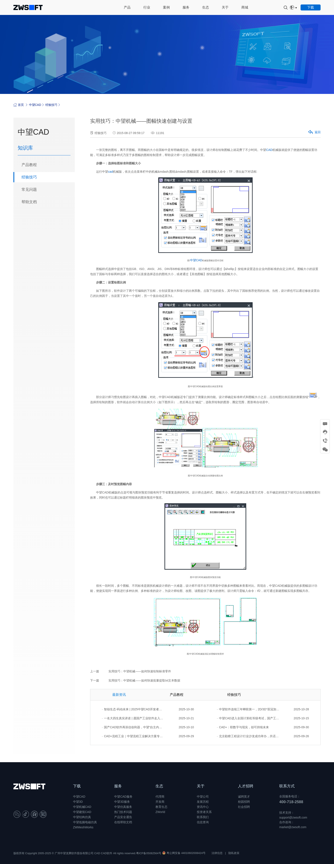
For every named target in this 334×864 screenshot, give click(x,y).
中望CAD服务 (123, 796)
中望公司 (203, 796)
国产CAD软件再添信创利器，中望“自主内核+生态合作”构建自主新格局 (133, 727)
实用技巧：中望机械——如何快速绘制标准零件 (139, 671)
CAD (269, 150)
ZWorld (160, 812)
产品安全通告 (123, 817)
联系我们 (203, 817)
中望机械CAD (82, 807)
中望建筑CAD (82, 812)
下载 (77, 786)
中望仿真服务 (123, 807)
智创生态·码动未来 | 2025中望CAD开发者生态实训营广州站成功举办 (133, 709)
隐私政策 (233, 853)
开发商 (159, 801)
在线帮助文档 (123, 822)
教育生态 (161, 807)
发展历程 (203, 801)
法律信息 (217, 853)
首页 (18, 105)
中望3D (78, 801)
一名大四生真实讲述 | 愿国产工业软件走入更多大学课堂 (133, 718)
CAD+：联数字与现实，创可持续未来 (243, 727)
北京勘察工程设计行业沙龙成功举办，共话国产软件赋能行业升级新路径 (248, 736)
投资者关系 (204, 812)
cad (110, 171)
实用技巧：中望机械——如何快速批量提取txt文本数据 (144, 680)
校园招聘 (244, 801)
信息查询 (203, 822)
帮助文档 (29, 202)
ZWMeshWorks (83, 827)
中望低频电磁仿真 (85, 822)
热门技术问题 (123, 812)
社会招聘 (244, 807)
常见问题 (29, 189)
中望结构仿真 (82, 817)
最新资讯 (119, 694)
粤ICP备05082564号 (148, 853)
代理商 (159, 796)
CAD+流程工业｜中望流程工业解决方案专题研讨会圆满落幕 (133, 736)
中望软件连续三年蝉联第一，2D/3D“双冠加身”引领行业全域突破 (248, 709)
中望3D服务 (122, 801)
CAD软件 (106, 853)
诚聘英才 (244, 796)
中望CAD (35, 105)
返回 (314, 132)
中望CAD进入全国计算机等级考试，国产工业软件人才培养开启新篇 (248, 718)
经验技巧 (51, 105)
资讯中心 (203, 807)
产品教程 (29, 165)
